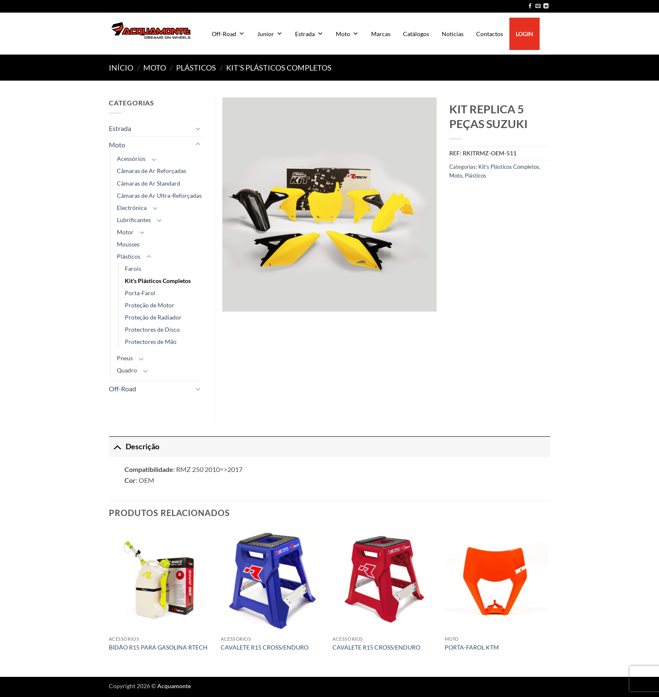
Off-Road (228, 34)
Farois (133, 268)
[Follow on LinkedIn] (545, 6)
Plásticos (196, 67)
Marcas (380, 33)
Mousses (128, 244)
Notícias (453, 33)
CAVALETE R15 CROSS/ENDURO (264, 647)
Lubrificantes (134, 219)
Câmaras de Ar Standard (148, 183)
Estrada (309, 34)
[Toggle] (198, 128)
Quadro (127, 370)
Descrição (134, 447)
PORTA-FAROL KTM (472, 647)
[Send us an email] (537, 6)
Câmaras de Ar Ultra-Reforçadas (159, 195)
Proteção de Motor (149, 305)
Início (121, 67)
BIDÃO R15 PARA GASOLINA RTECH (158, 647)
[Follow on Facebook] (529, 6)
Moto (347, 34)
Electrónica (132, 207)
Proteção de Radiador (153, 317)
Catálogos (416, 33)
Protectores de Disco (152, 329)
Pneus (125, 358)
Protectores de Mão (151, 341)
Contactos (489, 33)
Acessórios (131, 158)
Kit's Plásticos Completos (279, 67)
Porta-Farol (140, 292)
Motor (125, 232)
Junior (269, 34)
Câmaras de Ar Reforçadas (151, 170)
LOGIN (524, 33)
